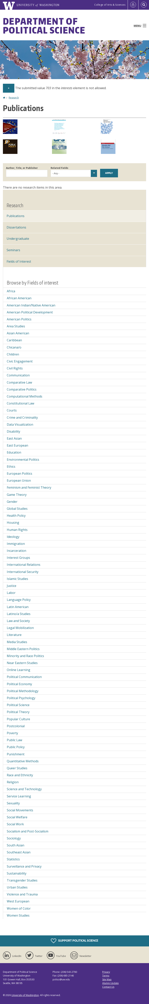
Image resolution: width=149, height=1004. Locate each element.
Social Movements (20, 810)
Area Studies (16, 326)
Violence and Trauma (22, 894)
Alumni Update (110, 983)
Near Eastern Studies (22, 663)
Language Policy (19, 600)
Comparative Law (19, 382)
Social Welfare (17, 817)
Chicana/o (14, 347)
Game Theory (17, 495)
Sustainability (16, 873)
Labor (11, 593)
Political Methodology (22, 691)
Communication (18, 375)
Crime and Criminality (22, 417)
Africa (11, 291)
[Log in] (133, 5)
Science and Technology (24, 789)
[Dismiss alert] (8, 88)
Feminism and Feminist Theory (29, 487)
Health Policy (16, 515)
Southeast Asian (18, 852)
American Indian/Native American (31, 305)
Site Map (107, 979)
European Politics (19, 473)
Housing (13, 522)
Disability (13, 431)
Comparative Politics (21, 389)
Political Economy (19, 684)
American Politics (19, 319)
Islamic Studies (17, 579)
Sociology (14, 838)
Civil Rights (15, 368)
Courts (12, 410)
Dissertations (16, 227)
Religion (13, 782)
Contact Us (108, 986)
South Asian (15, 845)
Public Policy (16, 747)
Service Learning (19, 796)
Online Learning (18, 670)
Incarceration (16, 551)
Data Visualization (20, 424)
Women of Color (19, 908)
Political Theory (18, 712)
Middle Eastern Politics (23, 649)
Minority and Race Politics (25, 656)
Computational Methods (24, 396)
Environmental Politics (23, 459)
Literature (14, 635)
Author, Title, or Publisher (22, 168)
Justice (11, 586)
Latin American (18, 607)
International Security (22, 572)
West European (18, 901)
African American (19, 298)
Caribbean (14, 340)
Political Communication (24, 677)
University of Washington (25, 995)
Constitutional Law (20, 403)
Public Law (14, 740)
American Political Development (30, 312)
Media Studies (17, 642)
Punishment (15, 754)
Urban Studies (17, 887)
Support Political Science (74, 941)
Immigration (16, 544)
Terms (105, 975)
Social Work (15, 824)
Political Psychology (21, 698)
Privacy (106, 972)
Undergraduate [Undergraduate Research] (18, 238)
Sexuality (13, 803)
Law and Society (18, 621)
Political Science (18, 705)
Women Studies (18, 915)
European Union (19, 480)
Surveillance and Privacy (24, 866)
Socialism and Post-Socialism (27, 831)
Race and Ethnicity (20, 775)
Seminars (13, 250)
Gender (12, 501)
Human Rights (17, 530)
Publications (15, 216)
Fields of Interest (19, 261)
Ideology (13, 537)
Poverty (12, 733)
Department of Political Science (44, 26)
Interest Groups (18, 557)
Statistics (13, 859)
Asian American (18, 333)
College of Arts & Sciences (109, 4)
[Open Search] (144, 5)
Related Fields (59, 168)
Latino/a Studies (18, 614)
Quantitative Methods (23, 761)
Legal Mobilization (20, 628)
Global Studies (17, 508)
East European (17, 445)
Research (14, 97)
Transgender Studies (22, 880)
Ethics (11, 466)
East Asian (14, 438)
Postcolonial (16, 726)
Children (13, 354)
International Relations (23, 564)
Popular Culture (18, 719)
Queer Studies (17, 768)
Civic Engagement (20, 361)
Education (14, 452)
